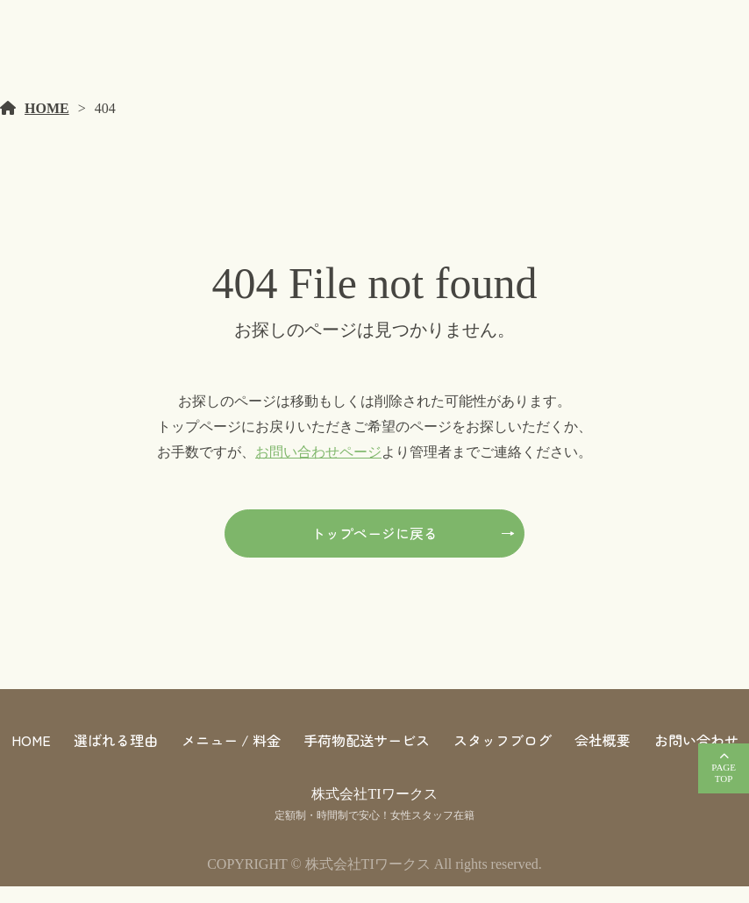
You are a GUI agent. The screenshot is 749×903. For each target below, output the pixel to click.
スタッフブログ (502, 757)
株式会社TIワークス (374, 810)
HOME (47, 124)
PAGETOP (723, 773)
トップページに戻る (374, 549)
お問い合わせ (696, 757)
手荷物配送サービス (366, 757)
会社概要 (602, 757)
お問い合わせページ (318, 468)
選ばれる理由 (116, 757)
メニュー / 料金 (231, 757)
